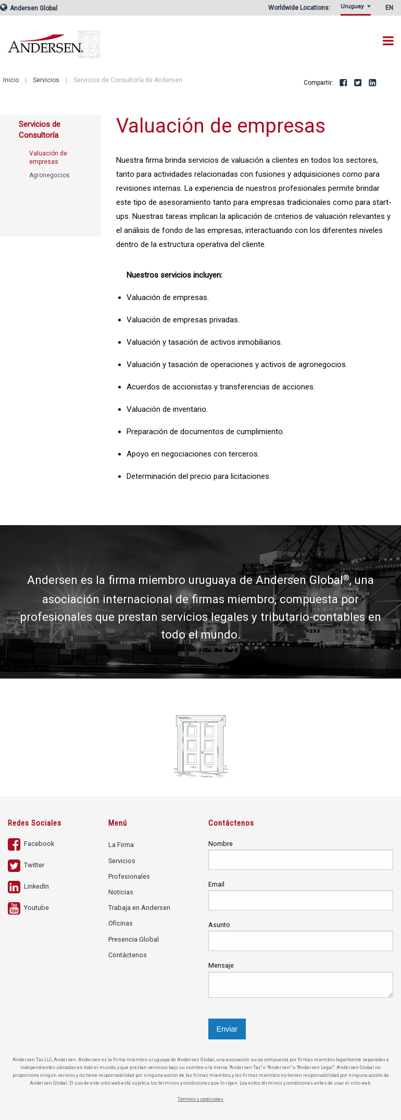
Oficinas (120, 923)
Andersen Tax (54, 37)
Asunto (219, 925)
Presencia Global (133, 939)
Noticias (120, 892)
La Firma (121, 845)
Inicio (11, 80)
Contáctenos (127, 955)
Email (216, 884)
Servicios (46, 80)
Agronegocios (49, 175)
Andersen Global (28, 8)
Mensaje (221, 965)
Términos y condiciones (200, 1099)
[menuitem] (357, 10)
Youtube (28, 907)
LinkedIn (373, 83)
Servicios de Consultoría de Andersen (127, 80)
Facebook (344, 83)
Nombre (220, 844)
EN (389, 7)
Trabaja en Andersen (139, 907)
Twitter (358, 83)
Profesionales (129, 876)
